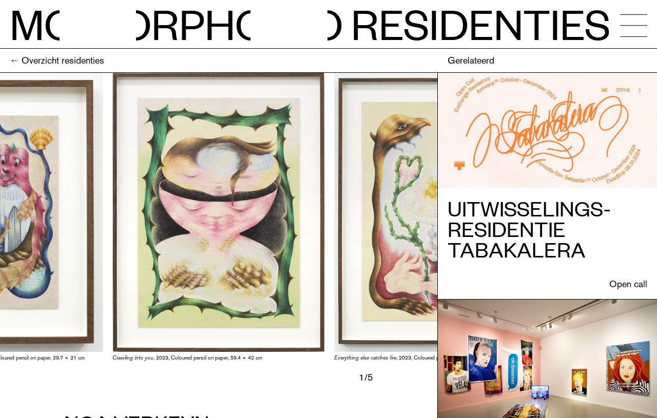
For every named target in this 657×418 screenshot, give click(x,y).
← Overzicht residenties (57, 60)
